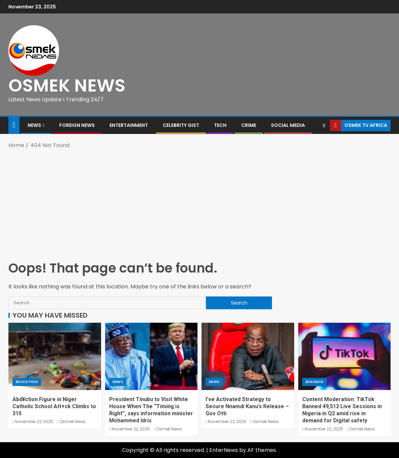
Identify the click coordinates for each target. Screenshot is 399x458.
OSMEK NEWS (66, 85)
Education (27, 381)
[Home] (14, 124)
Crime (248, 125)
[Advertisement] (199, 204)
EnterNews (223, 450)
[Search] (324, 125)
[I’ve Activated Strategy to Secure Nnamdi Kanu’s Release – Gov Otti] (248, 356)
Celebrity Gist (181, 125)
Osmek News (73, 421)
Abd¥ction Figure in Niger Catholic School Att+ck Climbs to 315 (54, 406)
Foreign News (77, 125)
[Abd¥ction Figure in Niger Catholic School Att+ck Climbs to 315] (54, 356)
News (34, 125)
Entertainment (129, 125)
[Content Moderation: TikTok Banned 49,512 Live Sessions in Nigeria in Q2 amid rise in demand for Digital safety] (344, 356)
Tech (220, 125)
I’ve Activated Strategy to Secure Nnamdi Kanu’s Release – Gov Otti (247, 406)
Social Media (288, 125)
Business (315, 381)
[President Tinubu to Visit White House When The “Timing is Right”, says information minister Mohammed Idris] (151, 356)
